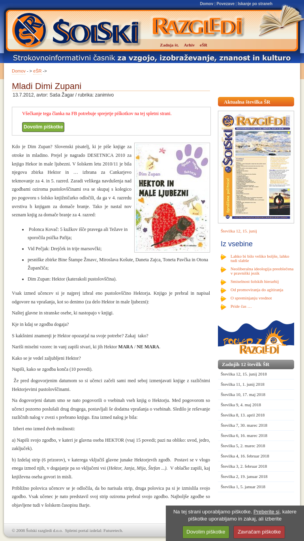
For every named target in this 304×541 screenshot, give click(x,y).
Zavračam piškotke (259, 532)
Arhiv (189, 45)
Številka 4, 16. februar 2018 (245, 456)
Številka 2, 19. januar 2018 (244, 476)
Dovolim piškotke (43, 127)
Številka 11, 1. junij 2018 (243, 384)
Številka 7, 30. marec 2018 (244, 425)
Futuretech (112, 530)
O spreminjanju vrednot (251, 298)
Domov (206, 4)
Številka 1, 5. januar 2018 (243, 486)
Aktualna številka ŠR (247, 102)
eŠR (37, 71)
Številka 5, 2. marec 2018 (243, 445)
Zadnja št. (169, 45)
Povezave (225, 4)
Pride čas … (241, 306)
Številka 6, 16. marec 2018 (244, 435)
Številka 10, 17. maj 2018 (243, 394)
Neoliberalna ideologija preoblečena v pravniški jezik (262, 270)
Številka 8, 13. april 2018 (243, 415)
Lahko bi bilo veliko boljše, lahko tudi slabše (260, 258)
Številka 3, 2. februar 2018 (244, 466)
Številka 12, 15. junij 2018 (244, 374)
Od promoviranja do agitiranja (257, 289)
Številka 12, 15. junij (239, 231)
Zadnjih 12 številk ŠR (245, 364)
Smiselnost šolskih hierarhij (255, 281)
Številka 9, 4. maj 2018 (241, 404)
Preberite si (266, 512)
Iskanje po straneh (255, 4)
